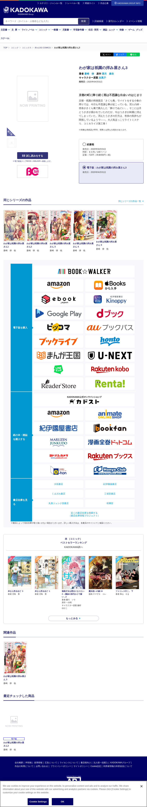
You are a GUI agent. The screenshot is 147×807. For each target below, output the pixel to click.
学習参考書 (80, 29)
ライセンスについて (69, 756)
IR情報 (29, 756)
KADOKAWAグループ (120, 756)
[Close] (141, 786)
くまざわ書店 (58, 493)
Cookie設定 (96, 760)
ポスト (108, 54)
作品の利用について (24, 760)
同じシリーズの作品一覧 (129, 201)
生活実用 (95, 29)
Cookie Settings (38, 801)
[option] (15, 657)
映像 (123, 29)
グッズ (139, 29)
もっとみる (72, 612)
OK (62, 801)
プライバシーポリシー (61, 760)
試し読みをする (32, 155)
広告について (51, 756)
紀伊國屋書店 (110, 484)
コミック (44, 29)
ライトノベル (29, 29)
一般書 (56, 29)
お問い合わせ (42, 760)
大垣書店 (58, 484)
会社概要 (19, 756)
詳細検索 (97, 21)
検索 (83, 21)
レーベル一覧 (73, 3)
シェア (121, 54)
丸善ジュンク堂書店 (59, 503)
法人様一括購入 (100, 756)
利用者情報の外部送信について (117, 760)
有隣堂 (110, 503)
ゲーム (131, 29)
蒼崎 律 (89, 73)
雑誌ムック (110, 29)
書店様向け (86, 756)
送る (135, 54)
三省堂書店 (109, 493)
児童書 (67, 29)
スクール (5, 38)
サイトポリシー (81, 760)
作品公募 (104, 3)
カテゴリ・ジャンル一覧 (51, 3)
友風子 (102, 77)
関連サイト (90, 3)
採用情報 (38, 756)
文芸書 (5, 29)
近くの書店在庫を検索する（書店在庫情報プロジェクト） (84, 514)
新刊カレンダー (115, 21)
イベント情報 (134, 21)
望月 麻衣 (108, 73)
